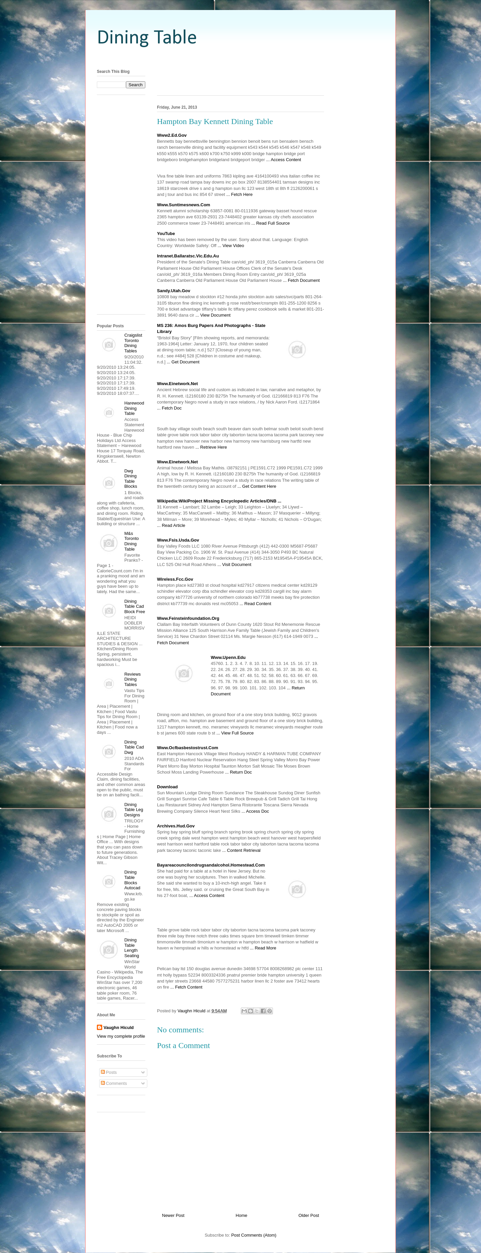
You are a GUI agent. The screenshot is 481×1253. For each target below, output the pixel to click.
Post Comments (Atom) (253, 1235)
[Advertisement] (240, 57)
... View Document (212, 315)
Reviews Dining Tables (132, 679)
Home (242, 1215)
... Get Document (183, 361)
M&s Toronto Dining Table (131, 541)
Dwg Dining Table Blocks (130, 478)
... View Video (231, 245)
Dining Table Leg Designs (133, 809)
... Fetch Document (301, 280)
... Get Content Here (256, 486)
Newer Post (173, 1215)
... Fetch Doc (169, 408)
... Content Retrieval (241, 850)
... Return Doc (238, 772)
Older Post (309, 1215)
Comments (114, 1083)
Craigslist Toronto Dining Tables (133, 343)
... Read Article (171, 525)
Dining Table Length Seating (131, 947)
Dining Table (147, 38)
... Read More (263, 947)
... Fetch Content (186, 987)
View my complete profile (121, 1036)
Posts (109, 1072)
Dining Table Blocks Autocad (132, 880)
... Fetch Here (239, 194)
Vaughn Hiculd (119, 1027)
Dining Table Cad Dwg (134, 747)
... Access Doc (255, 811)
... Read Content (255, 603)
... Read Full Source (271, 223)
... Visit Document (234, 564)
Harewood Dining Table (134, 408)
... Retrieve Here (211, 447)
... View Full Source (235, 732)
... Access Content (283, 159)
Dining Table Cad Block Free (134, 606)
